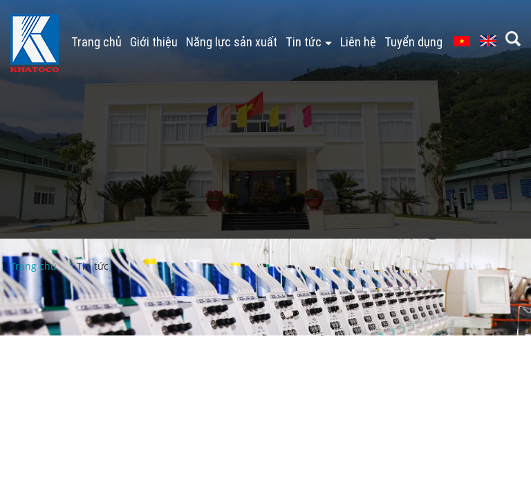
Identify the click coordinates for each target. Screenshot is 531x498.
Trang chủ (96, 42)
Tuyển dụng (413, 42)
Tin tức (309, 42)
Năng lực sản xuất (231, 42)
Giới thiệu (154, 42)
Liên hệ (358, 42)
